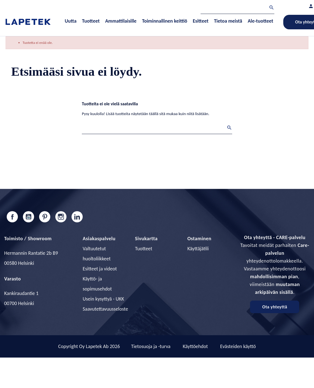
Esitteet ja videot (100, 269)
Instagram (60, 216)
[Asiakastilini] (311, 6)
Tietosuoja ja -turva (150, 346)
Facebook (12, 216)
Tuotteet (143, 249)
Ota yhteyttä (274, 307)
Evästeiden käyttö (238, 346)
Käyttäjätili (198, 249)
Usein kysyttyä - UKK (103, 299)
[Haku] (237, 8)
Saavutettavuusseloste (105, 309)
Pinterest (44, 216)
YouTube (28, 216)
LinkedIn (77, 216)
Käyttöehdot (195, 346)
